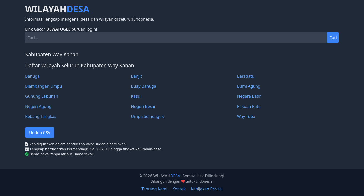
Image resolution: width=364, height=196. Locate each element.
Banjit (136, 76)
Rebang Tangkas (40, 116)
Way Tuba (246, 116)
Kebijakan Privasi (207, 189)
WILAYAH (57, 9)
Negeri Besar (143, 106)
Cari (333, 37)
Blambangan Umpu (43, 86)
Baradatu (245, 76)
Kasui (136, 96)
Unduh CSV (39, 132)
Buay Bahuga (143, 86)
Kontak (179, 189)
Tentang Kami (154, 189)
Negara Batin (249, 96)
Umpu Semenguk (147, 116)
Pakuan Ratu (249, 106)
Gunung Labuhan (41, 96)
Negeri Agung (38, 106)
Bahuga (32, 76)
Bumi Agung (248, 86)
